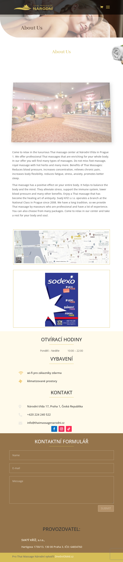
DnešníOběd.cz (64, 556)
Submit (106, 508)
